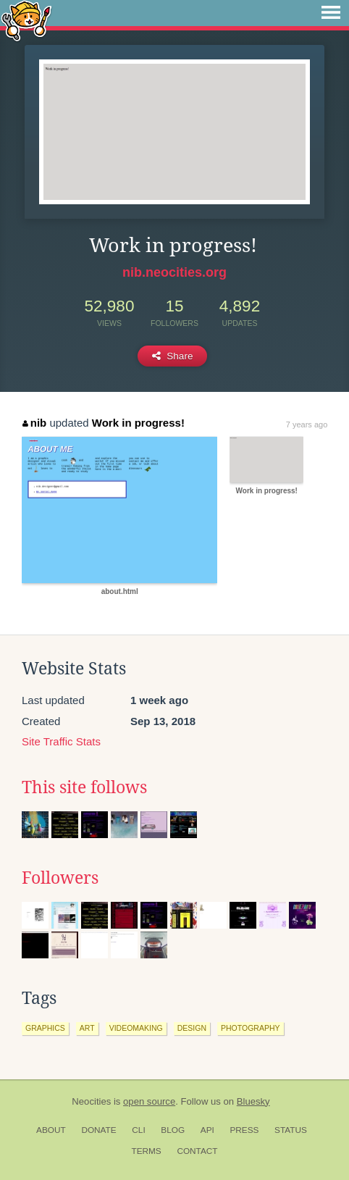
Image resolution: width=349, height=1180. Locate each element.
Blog (173, 1130)
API (207, 1130)
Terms (146, 1151)
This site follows (84, 787)
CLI (138, 1130)
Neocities (91, 1101)
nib (34, 423)
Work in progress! (138, 423)
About (51, 1130)
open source (149, 1101)
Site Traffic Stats (61, 741)
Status (290, 1130)
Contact (197, 1151)
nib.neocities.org (174, 272)
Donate (98, 1130)
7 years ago (306, 424)
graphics (45, 1028)
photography (250, 1028)
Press (244, 1130)
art (87, 1028)
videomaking (136, 1028)
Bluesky (253, 1101)
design (191, 1028)
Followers (60, 878)
